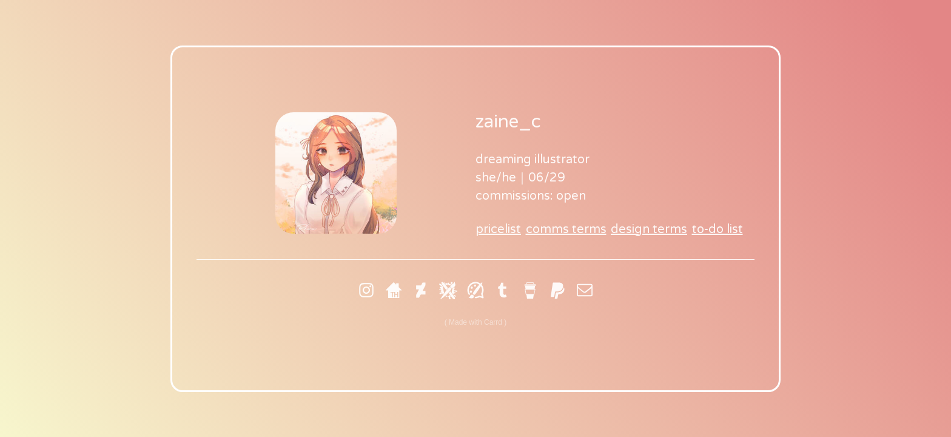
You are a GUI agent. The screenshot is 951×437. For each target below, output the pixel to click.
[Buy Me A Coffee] (530, 290)
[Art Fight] (448, 290)
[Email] (585, 290)
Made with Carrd (475, 322)
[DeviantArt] (421, 290)
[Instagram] (366, 290)
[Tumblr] (503, 290)
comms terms (566, 229)
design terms (649, 229)
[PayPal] (557, 290)
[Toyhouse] (394, 290)
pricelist (498, 229)
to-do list (717, 229)
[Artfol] (475, 290)
